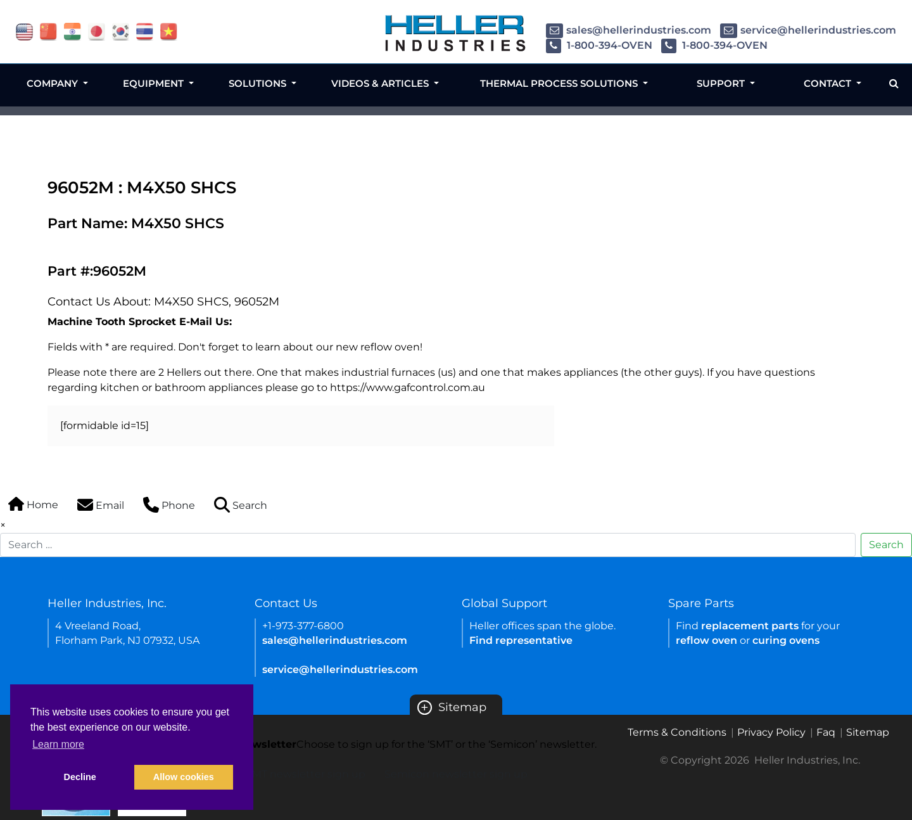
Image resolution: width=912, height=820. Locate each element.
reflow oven (706, 640)
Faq (825, 732)
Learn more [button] (58, 744)
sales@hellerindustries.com (628, 30)
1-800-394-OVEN (599, 45)
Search (886, 545)
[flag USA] (24, 31)
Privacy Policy (771, 732)
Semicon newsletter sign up (456, 774)
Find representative (521, 640)
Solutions (259, 83)
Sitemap (451, 707)
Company (53, 83)
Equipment (154, 83)
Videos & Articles (381, 83)
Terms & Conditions (677, 732)
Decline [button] (80, 777)
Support (722, 83)
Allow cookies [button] (183, 777)
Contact (829, 83)
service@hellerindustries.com (808, 30)
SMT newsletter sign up (305, 774)
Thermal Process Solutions (560, 83)
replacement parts (750, 626)
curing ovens (786, 640)
